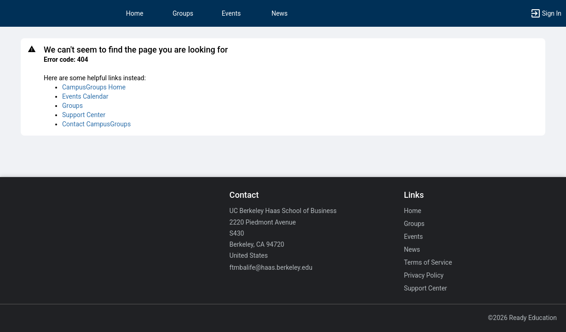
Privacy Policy (424, 275)
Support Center (83, 115)
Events (231, 13)
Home (413, 210)
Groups (183, 13)
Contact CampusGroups (96, 124)
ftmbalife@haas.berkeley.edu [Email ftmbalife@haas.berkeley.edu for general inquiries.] (271, 267)
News (279, 13)
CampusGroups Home (94, 87)
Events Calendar (85, 96)
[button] (546, 13)
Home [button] (135, 13)
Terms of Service (428, 262)
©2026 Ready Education (522, 317)
